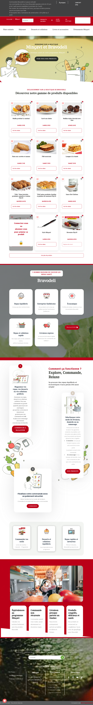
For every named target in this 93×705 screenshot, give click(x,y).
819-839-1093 (55, 690)
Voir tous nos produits (46, 59)
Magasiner (71, 327)
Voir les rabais (16, 130)
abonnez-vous (21, 229)
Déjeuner (22, 30)
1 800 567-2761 (53, 687)
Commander (33, 506)
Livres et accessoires (60, 30)
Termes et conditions (16, 675)
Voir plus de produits (46, 255)
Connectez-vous (21, 223)
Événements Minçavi (81, 30)
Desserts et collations (39, 30)
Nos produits (72, 471)
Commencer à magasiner (20, 429)
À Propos (12, 672)
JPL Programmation (87, 703)
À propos (62, 3)
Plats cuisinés (8, 30)
